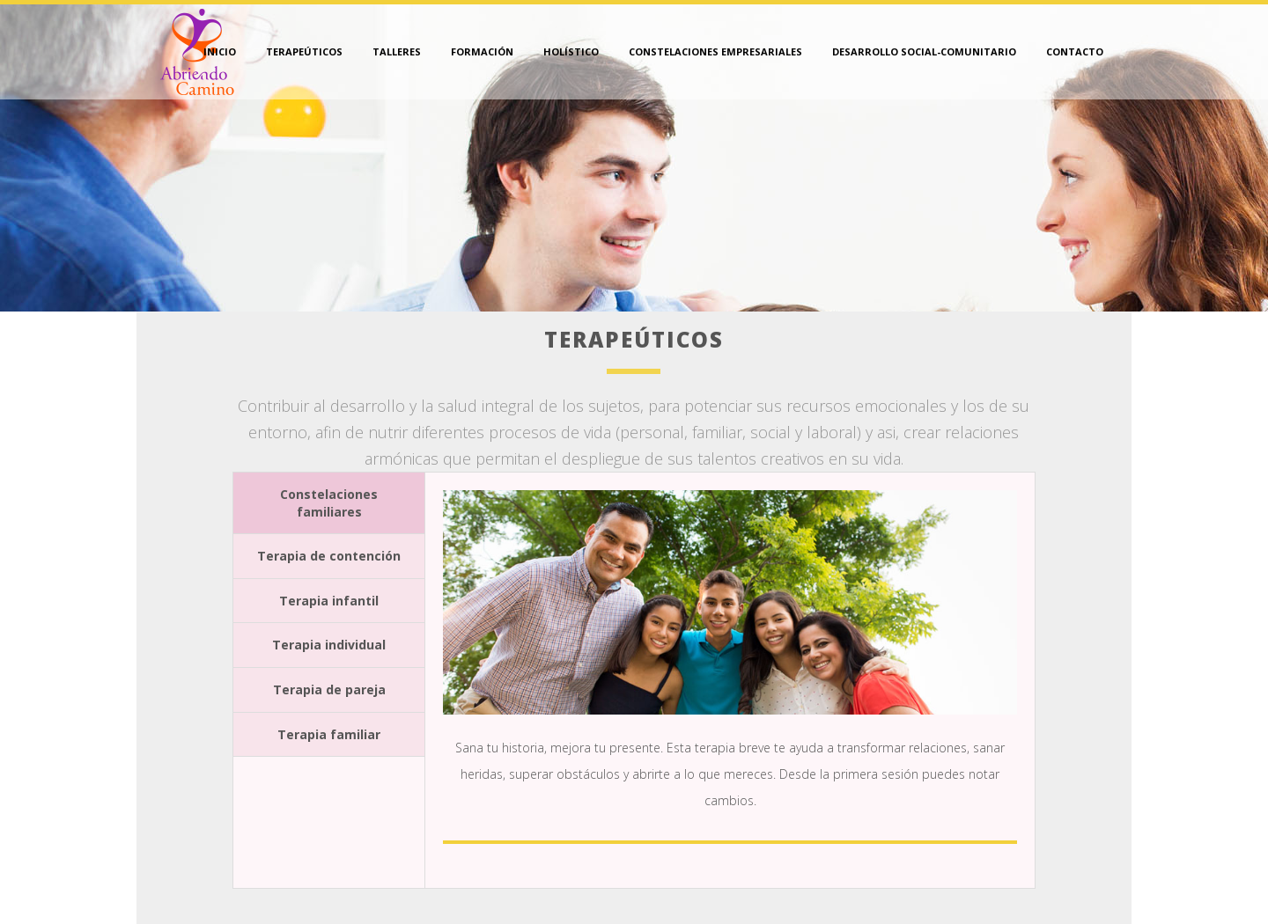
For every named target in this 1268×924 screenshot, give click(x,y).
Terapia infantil (329, 600)
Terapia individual (329, 644)
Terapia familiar (328, 734)
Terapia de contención (329, 555)
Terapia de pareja (329, 689)
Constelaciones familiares (329, 503)
